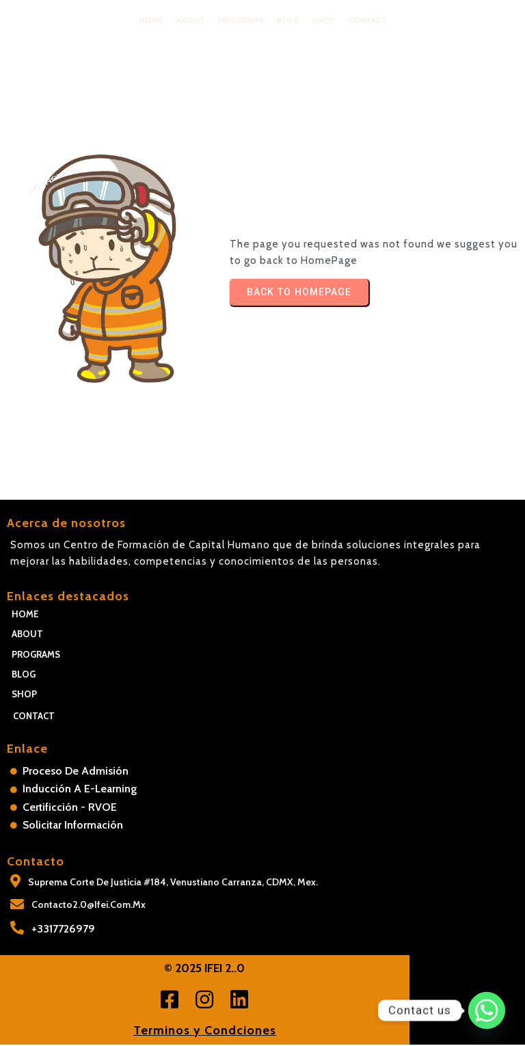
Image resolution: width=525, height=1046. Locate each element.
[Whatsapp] (486, 1010)
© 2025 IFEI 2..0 (262, 969)
